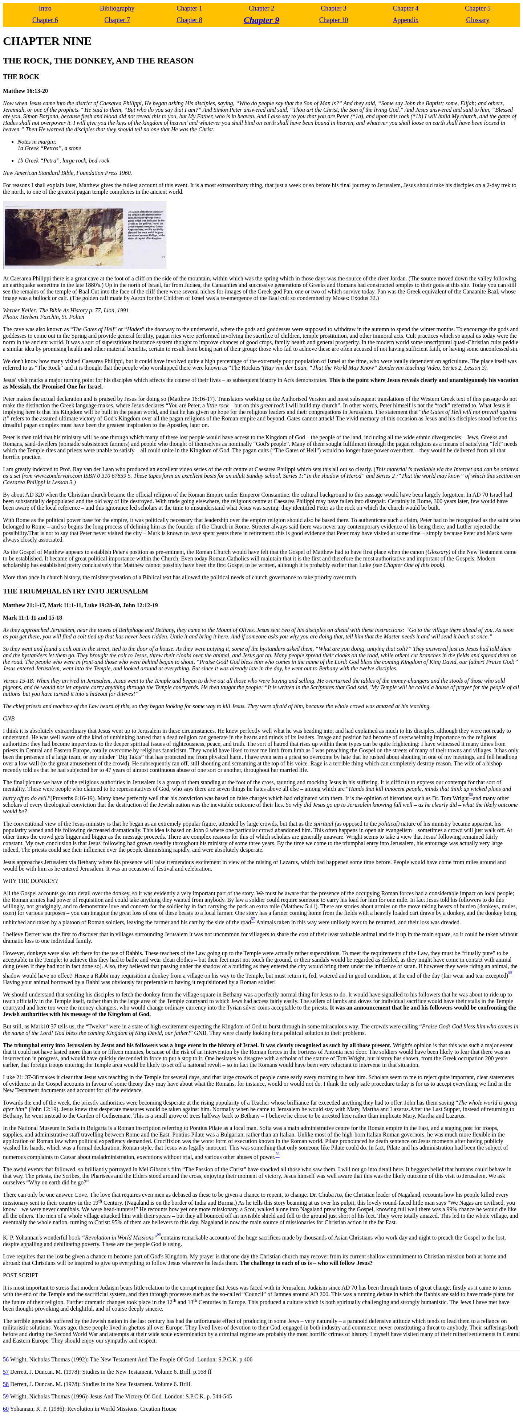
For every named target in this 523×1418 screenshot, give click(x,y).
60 (6, 1409)
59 (6, 1396)
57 (6, 1372)
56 (6, 1359)
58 (6, 1384)
